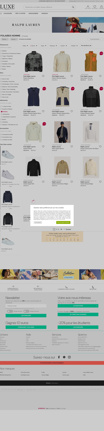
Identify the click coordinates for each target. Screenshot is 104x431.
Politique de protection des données (57, 219)
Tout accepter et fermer (63, 222)
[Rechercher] (73, 7)
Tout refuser (38, 222)
